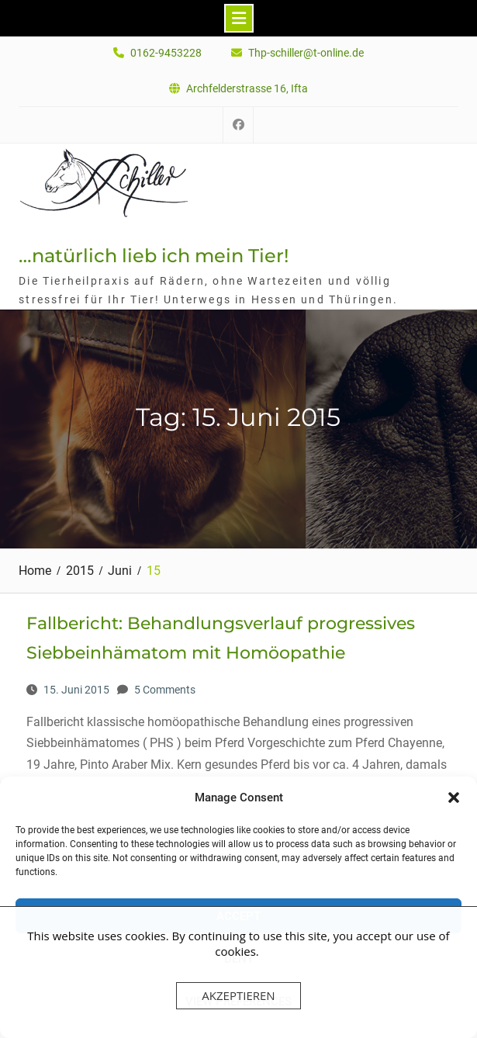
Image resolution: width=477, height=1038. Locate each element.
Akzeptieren (238, 995)
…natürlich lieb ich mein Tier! (154, 255)
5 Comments (164, 689)
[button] (453, 797)
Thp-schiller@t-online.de (306, 53)
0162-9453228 (166, 53)
